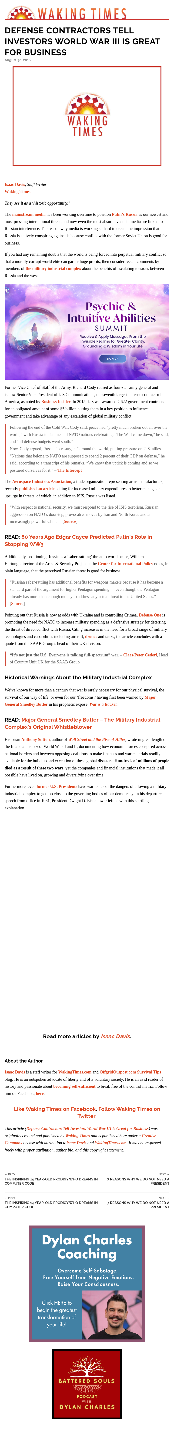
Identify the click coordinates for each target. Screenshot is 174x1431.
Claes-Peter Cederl (140, 655)
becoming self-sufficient (74, 1086)
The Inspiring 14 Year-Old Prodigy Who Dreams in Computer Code (54, 1179)
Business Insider (55, 401)
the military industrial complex (53, 268)
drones (91, 636)
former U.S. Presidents (57, 786)
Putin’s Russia (124, 214)
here (40, 1093)
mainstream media (28, 214)
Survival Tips (149, 1072)
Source (70, 521)
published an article (36, 488)
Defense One (150, 615)
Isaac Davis (15, 184)
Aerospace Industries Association (41, 481)
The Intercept (69, 470)
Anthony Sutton (35, 739)
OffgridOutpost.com (118, 1072)
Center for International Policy (125, 563)
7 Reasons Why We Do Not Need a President (136, 1179)
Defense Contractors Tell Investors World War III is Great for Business (87, 1128)
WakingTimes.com (74, 1072)
